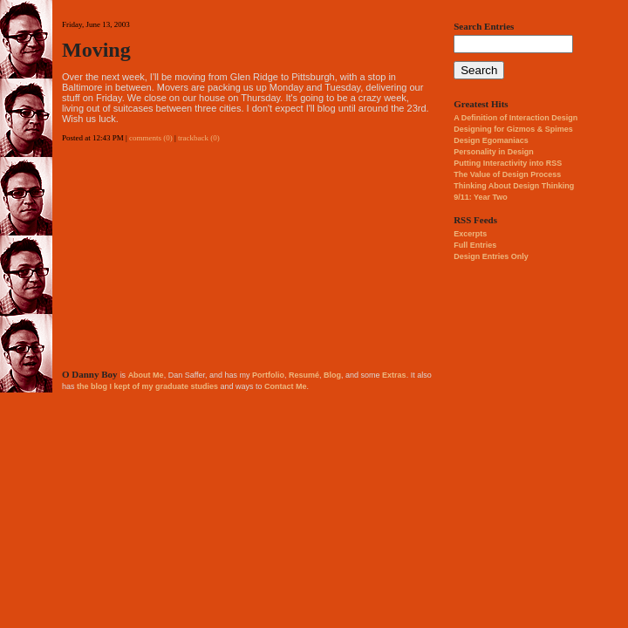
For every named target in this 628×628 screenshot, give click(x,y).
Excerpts (470, 233)
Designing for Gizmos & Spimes (513, 129)
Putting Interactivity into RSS (508, 163)
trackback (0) (199, 137)
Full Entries (475, 245)
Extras (394, 375)
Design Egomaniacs (491, 140)
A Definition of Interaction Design (515, 117)
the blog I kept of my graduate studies (147, 386)
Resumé (304, 375)
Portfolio (268, 375)
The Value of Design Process (507, 174)
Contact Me (285, 386)
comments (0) (151, 137)
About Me (146, 375)
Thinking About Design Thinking (514, 185)
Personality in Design (494, 151)
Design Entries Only (491, 256)
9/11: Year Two (481, 197)
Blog (332, 375)
